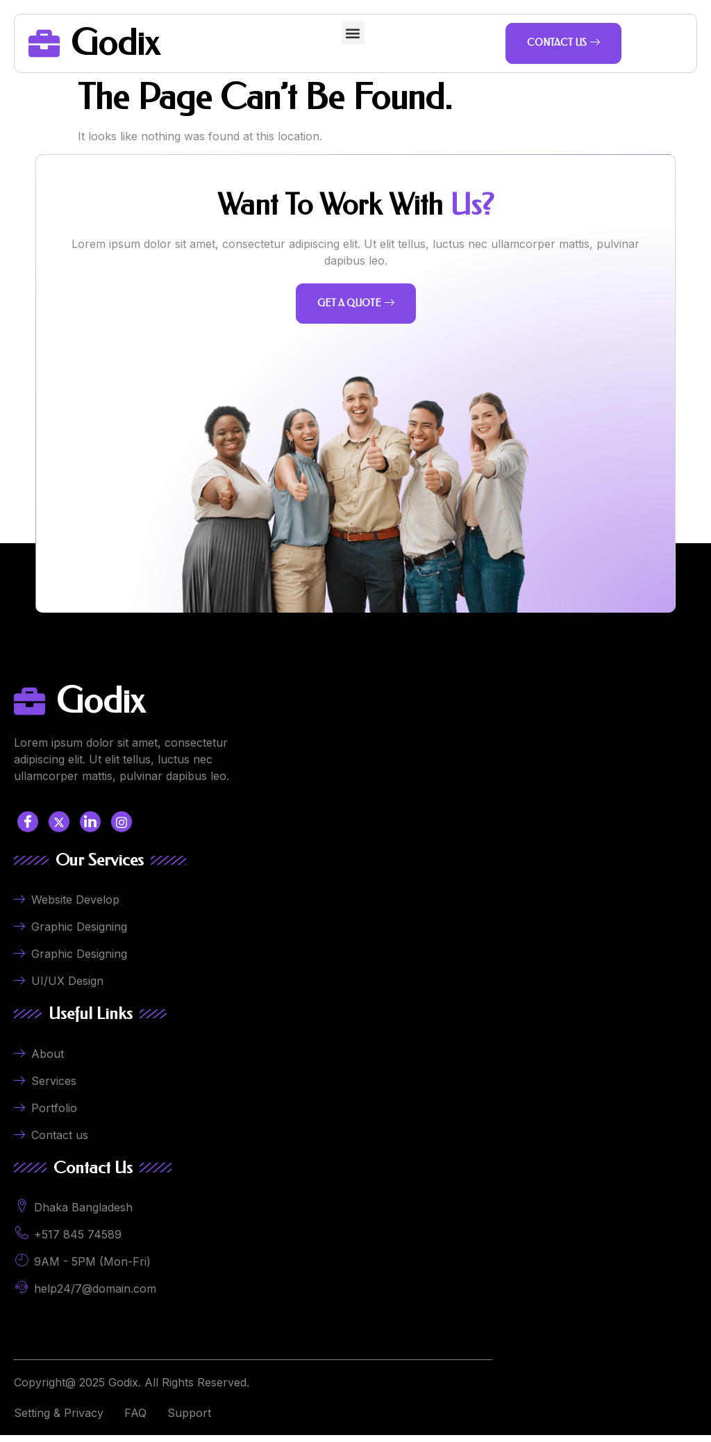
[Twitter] (59, 828)
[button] (353, 33)
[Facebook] (27, 828)
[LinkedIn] (90, 828)
